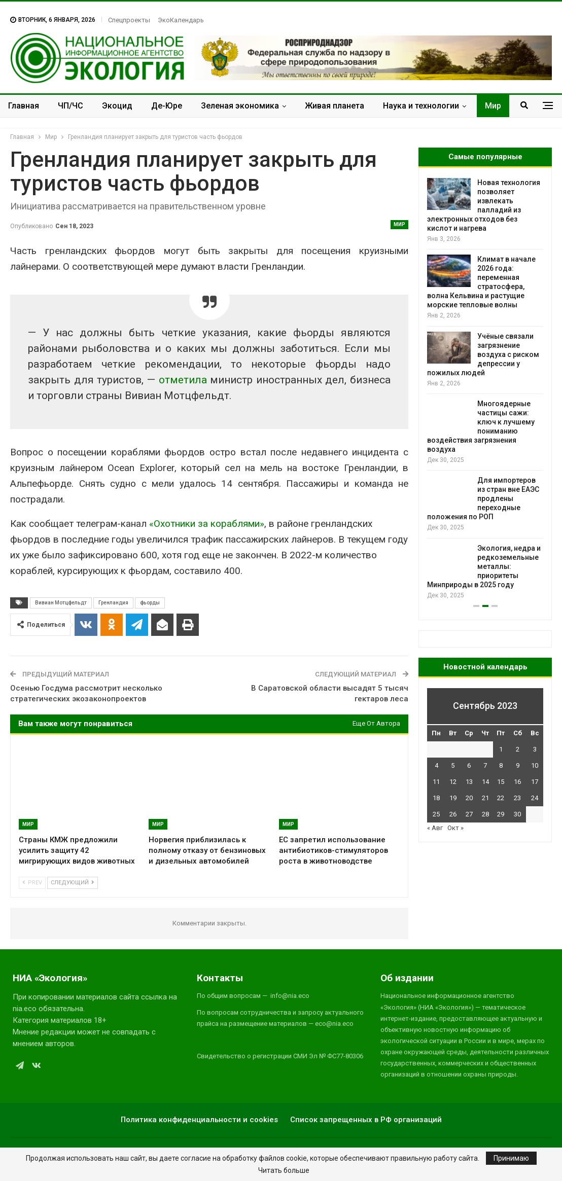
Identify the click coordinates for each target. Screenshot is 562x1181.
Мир (493, 106)
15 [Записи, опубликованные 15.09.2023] (500, 781)
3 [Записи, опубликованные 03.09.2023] (535, 749)
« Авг (435, 828)
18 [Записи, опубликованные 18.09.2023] (436, 798)
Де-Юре (166, 106)
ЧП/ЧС (70, 106)
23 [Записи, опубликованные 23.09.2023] (517, 798)
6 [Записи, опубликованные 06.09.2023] (469, 765)
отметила (183, 380)
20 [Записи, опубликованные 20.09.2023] (469, 798)
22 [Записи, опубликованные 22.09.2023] (500, 798)
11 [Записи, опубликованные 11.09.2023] (436, 781)
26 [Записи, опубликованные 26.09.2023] (452, 814)
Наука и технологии (421, 106)
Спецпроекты (129, 20)
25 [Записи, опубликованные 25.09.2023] (436, 814)
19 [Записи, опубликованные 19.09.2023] (452, 798)
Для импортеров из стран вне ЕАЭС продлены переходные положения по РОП (483, 498)
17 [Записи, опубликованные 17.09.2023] (534, 781)
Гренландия (113, 602)
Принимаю (511, 1158)
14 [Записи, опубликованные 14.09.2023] (485, 781)
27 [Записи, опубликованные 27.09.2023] (469, 814)
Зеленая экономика (240, 106)
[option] (485, 389)
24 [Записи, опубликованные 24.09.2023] (534, 798)
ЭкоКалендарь (181, 20)
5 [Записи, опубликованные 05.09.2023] (452, 765)
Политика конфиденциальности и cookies (199, 1119)
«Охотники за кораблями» (206, 523)
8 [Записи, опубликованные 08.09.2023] (501, 765)
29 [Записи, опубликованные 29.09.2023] (500, 814)
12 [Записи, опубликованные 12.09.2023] (452, 781)
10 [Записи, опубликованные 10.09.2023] (534, 765)
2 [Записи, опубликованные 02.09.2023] (517, 749)
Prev (32, 882)
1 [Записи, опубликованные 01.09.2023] (501, 749)
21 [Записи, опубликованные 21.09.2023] (485, 798)
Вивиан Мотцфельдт (61, 602)
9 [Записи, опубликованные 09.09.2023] (517, 765)
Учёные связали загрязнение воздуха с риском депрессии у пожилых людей (483, 354)
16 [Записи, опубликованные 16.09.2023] (517, 781)
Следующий (72, 882)
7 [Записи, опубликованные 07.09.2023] (485, 765)
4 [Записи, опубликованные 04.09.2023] (436, 765)
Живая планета (334, 106)
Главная (23, 106)
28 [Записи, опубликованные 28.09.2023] (485, 814)
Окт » (455, 828)
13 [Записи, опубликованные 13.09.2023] (469, 781)
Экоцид (117, 106)
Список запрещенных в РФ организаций (366, 1119)
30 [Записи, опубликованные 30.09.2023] (517, 814)
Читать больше (283, 1170)
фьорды (150, 602)
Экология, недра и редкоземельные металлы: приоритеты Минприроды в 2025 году (484, 566)
